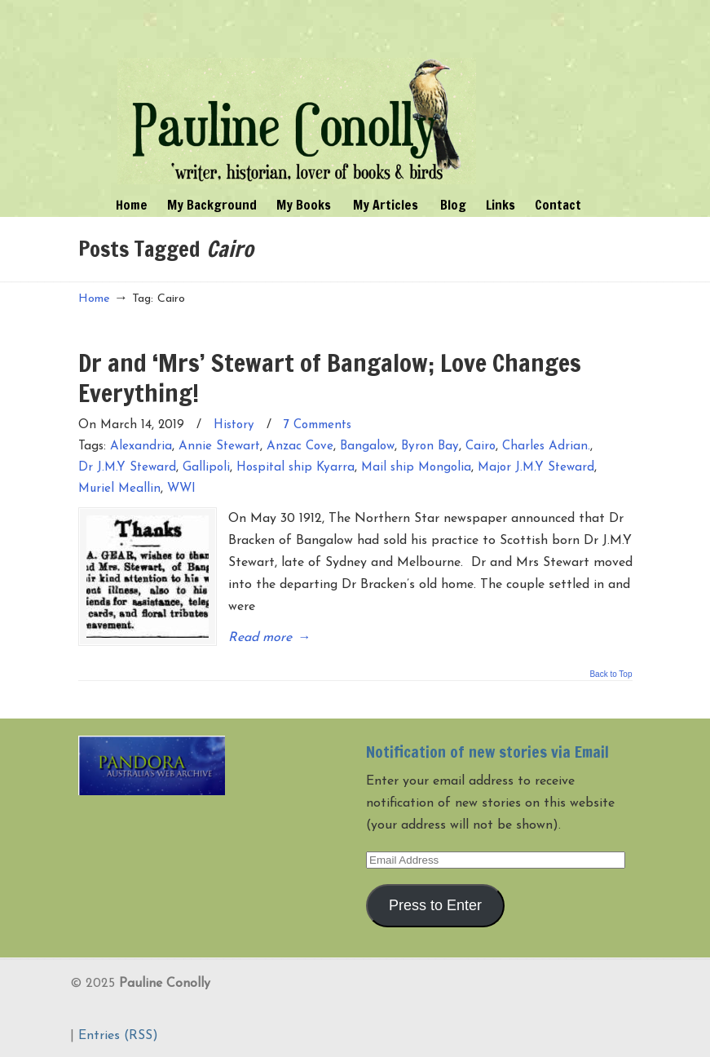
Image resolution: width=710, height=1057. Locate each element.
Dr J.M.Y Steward (127, 468)
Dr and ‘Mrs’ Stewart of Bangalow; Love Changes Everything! (329, 377)
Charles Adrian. (546, 446)
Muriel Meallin (119, 489)
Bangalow (367, 446)
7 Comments (317, 425)
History (234, 425)
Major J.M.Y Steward (536, 468)
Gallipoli (206, 468)
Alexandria (141, 446)
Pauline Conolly (296, 94)
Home (94, 299)
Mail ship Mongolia (416, 468)
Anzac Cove (300, 446)
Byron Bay (430, 446)
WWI (181, 489)
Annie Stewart (219, 446)
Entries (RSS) (118, 1035)
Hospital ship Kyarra (295, 468)
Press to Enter (435, 905)
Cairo (480, 446)
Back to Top (610, 674)
